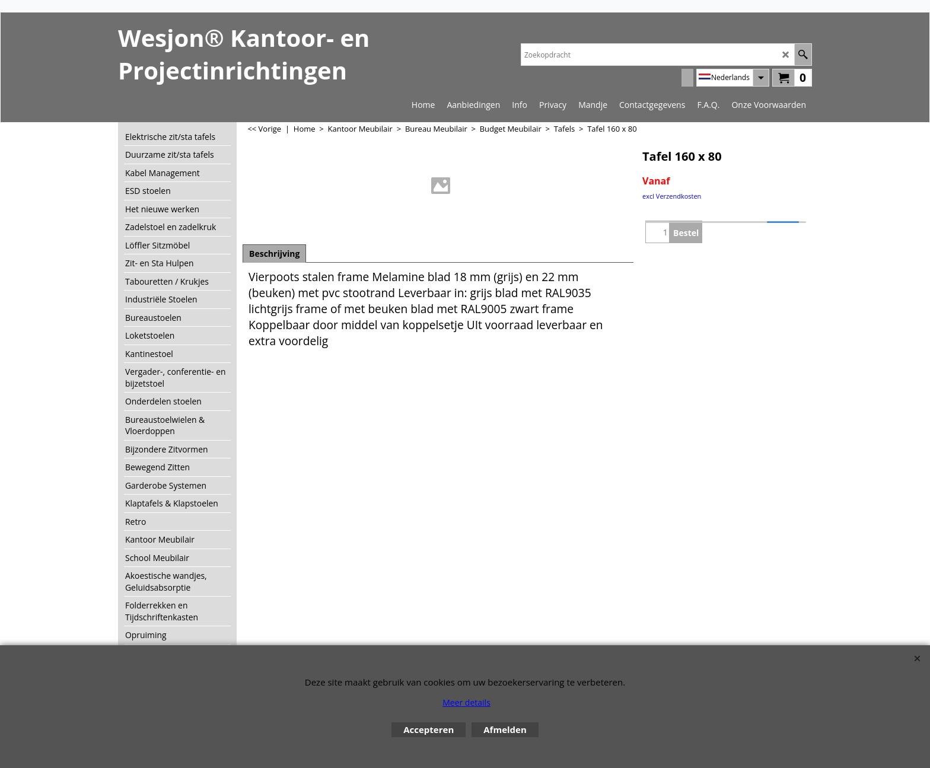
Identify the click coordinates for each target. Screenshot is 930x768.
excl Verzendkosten (671, 196)
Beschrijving (274, 253)
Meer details (466, 702)
